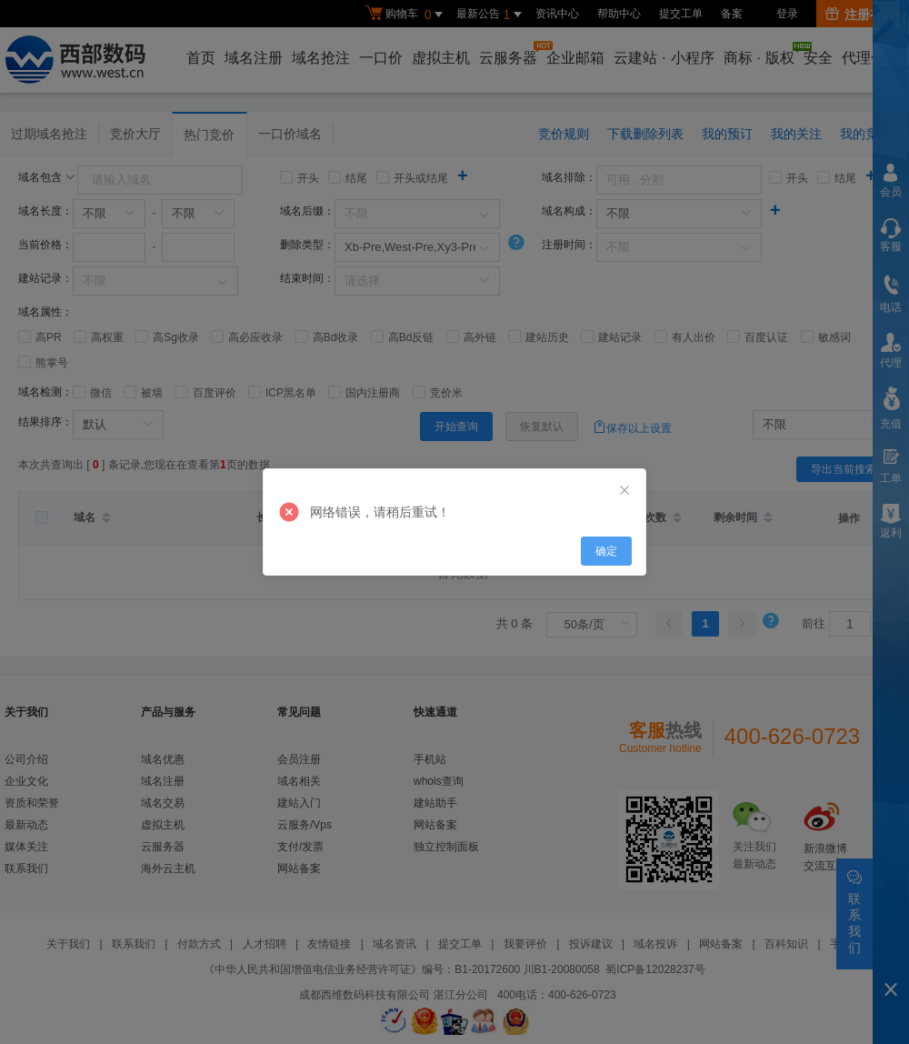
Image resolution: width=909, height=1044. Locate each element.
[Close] (624, 491)
